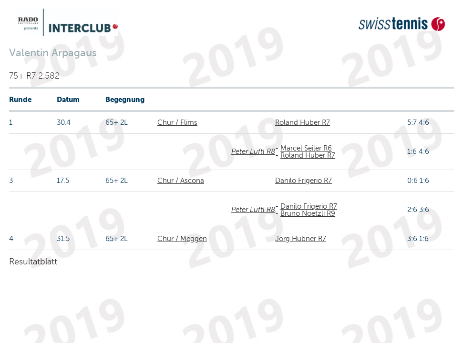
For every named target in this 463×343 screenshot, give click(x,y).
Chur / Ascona (180, 180)
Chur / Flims (177, 122)
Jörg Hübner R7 (300, 238)
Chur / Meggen (182, 238)
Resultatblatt (33, 261)
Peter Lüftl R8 (253, 151)
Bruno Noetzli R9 (307, 213)
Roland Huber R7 (302, 122)
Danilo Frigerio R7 (303, 180)
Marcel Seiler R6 (306, 148)
